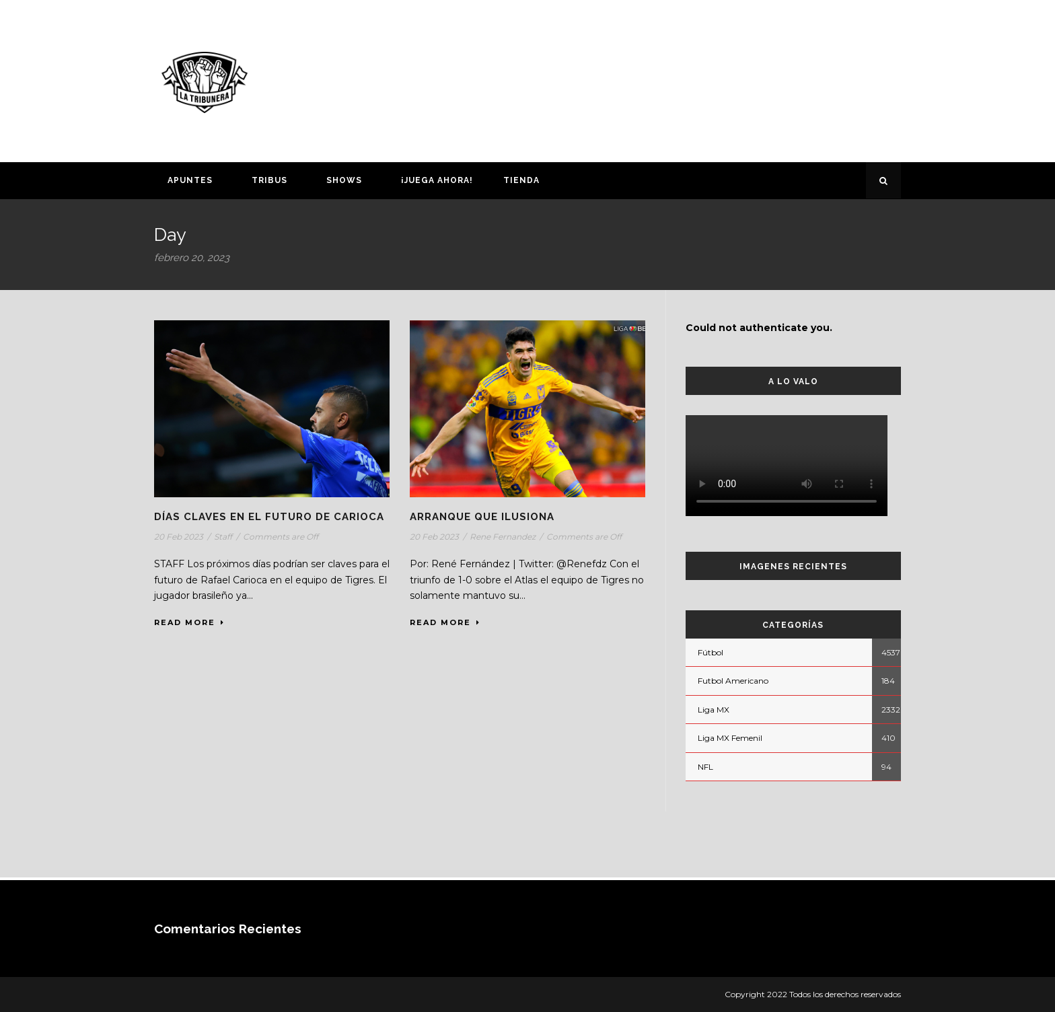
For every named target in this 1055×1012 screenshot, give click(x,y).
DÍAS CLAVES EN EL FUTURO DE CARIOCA (269, 517)
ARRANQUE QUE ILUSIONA (482, 517)
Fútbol (710, 652)
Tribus (269, 180)
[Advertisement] (659, 78)
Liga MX (713, 709)
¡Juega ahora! (437, 180)
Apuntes (190, 180)
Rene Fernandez (503, 537)
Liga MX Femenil (730, 738)
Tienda (521, 180)
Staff (223, 537)
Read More (189, 622)
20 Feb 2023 (178, 537)
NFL (705, 767)
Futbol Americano (733, 681)
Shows (344, 180)
